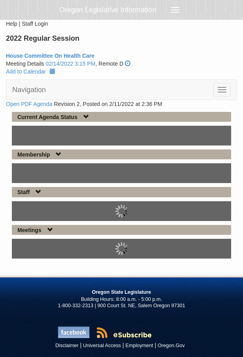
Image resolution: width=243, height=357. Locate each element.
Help (11, 24)
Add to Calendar (30, 71)
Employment (139, 345)
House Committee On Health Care (50, 56)
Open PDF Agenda (29, 104)
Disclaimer (67, 345)
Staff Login (35, 24)
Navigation (29, 90)
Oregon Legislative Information (107, 10)
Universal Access (102, 345)
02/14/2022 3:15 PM (70, 63)
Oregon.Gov (171, 345)
